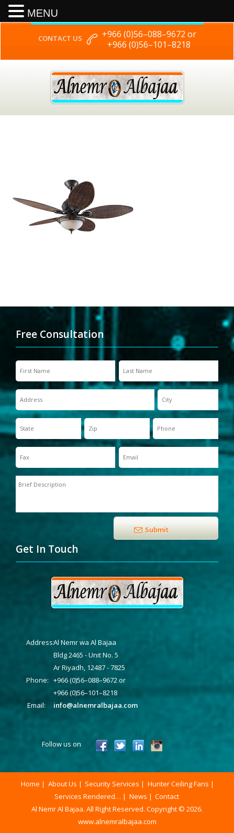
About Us (62, 783)
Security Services (112, 783)
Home (30, 783)
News (138, 796)
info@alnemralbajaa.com (95, 705)
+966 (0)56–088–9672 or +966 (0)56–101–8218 (149, 39)
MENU (42, 13)
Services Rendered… (87, 796)
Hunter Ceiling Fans (178, 783)
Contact (167, 796)
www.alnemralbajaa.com (117, 821)
